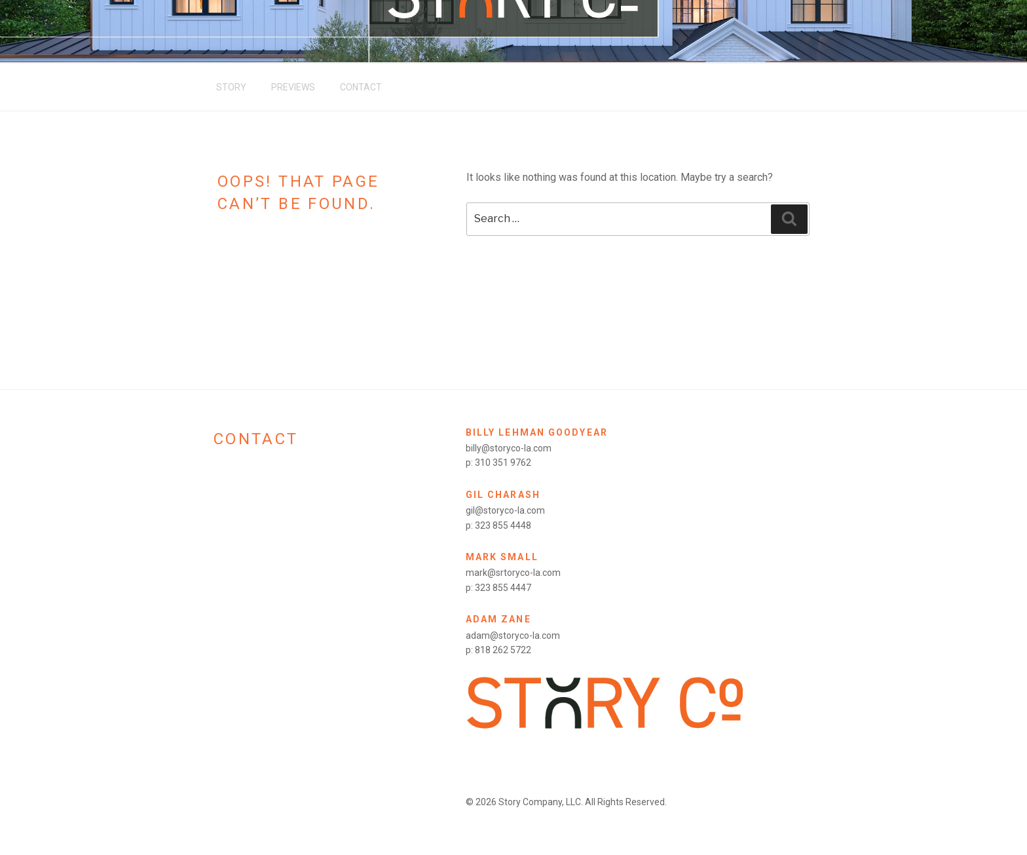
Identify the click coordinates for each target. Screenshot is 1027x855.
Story (231, 87)
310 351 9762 (503, 462)
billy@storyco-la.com (508, 448)
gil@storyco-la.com (505, 510)
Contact (361, 87)
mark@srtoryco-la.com (513, 572)
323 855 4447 (503, 587)
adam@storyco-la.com (513, 635)
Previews (293, 87)
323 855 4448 (503, 525)
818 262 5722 (503, 650)
